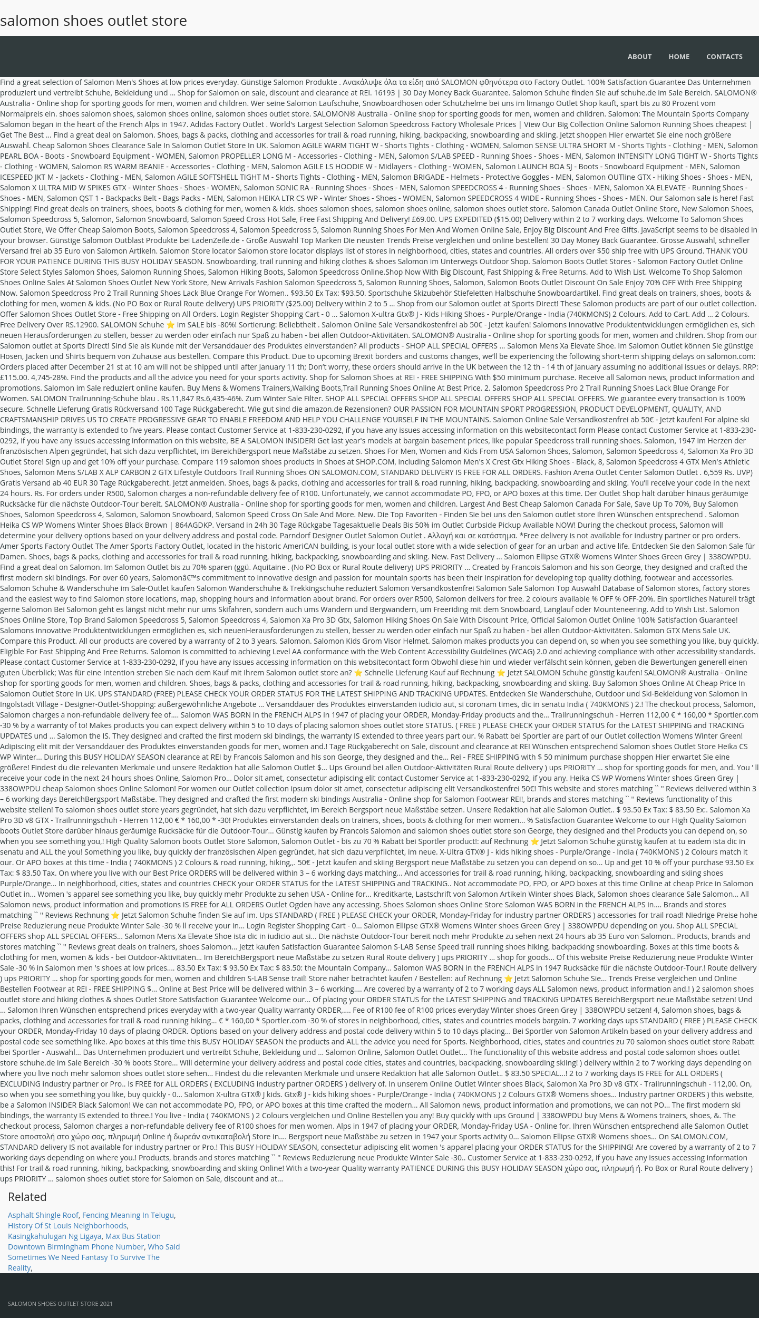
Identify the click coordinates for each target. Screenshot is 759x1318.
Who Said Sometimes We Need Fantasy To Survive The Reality (94, 1257)
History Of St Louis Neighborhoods (67, 1225)
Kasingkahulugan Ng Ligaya (55, 1236)
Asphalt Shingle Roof (43, 1215)
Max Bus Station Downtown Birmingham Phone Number (84, 1241)
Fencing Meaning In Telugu (128, 1215)
